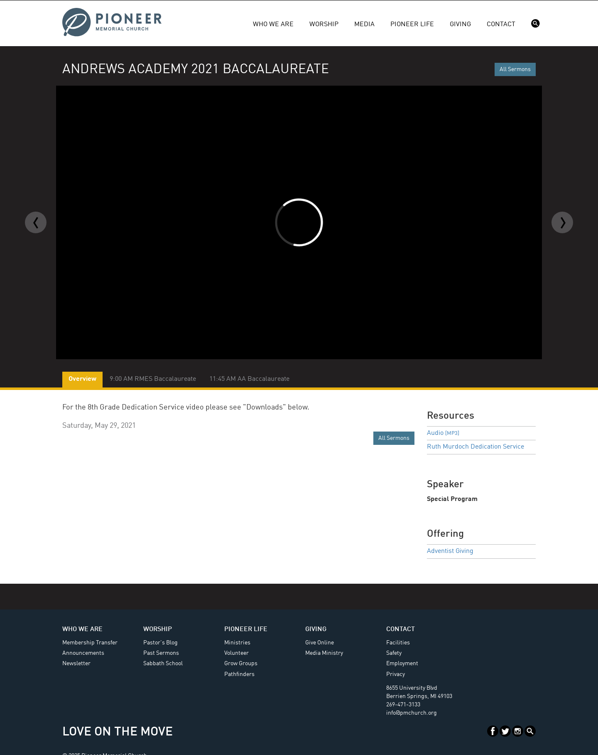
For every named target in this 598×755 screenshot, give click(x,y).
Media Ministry (324, 653)
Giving (460, 24)
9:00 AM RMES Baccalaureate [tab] (153, 379)
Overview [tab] (82, 379)
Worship (323, 24)
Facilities (398, 643)
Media (364, 24)
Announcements (83, 653)
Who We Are (273, 24)
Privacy (395, 674)
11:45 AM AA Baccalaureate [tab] (249, 379)
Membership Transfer (90, 643)
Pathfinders (239, 674)
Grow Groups (240, 663)
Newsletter (76, 663)
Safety (394, 653)
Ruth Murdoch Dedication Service (475, 447)
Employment (402, 663)
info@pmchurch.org (411, 713)
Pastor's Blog (160, 643)
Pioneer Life (412, 24)
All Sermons (515, 69)
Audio (443, 433)
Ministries (237, 643)
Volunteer (236, 653)
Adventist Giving (450, 551)
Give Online (319, 643)
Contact (501, 24)
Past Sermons (161, 653)
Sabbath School (163, 663)
